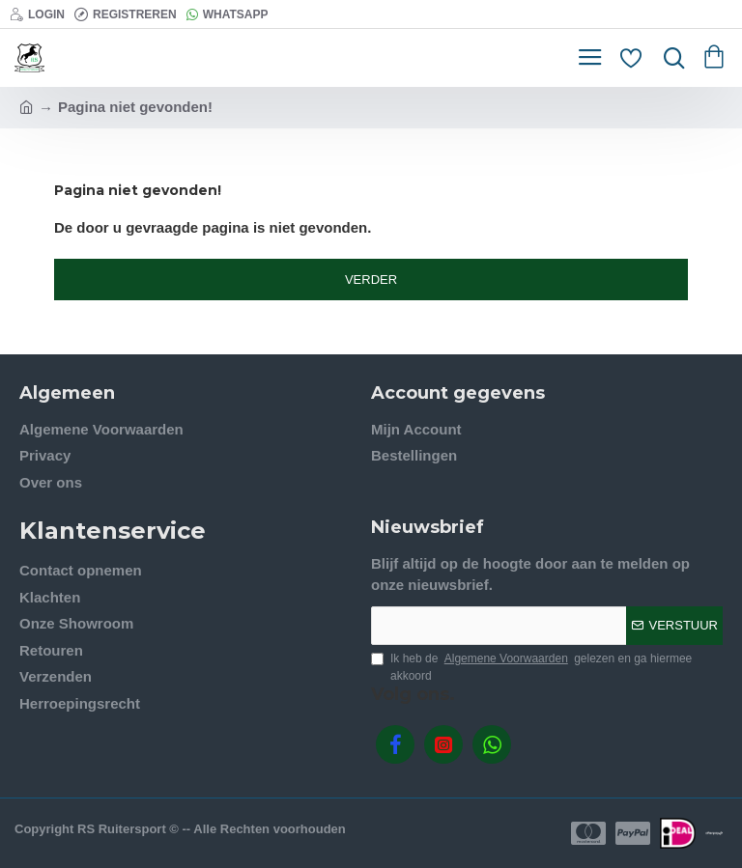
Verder (371, 279)
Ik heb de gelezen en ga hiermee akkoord (531, 666)
